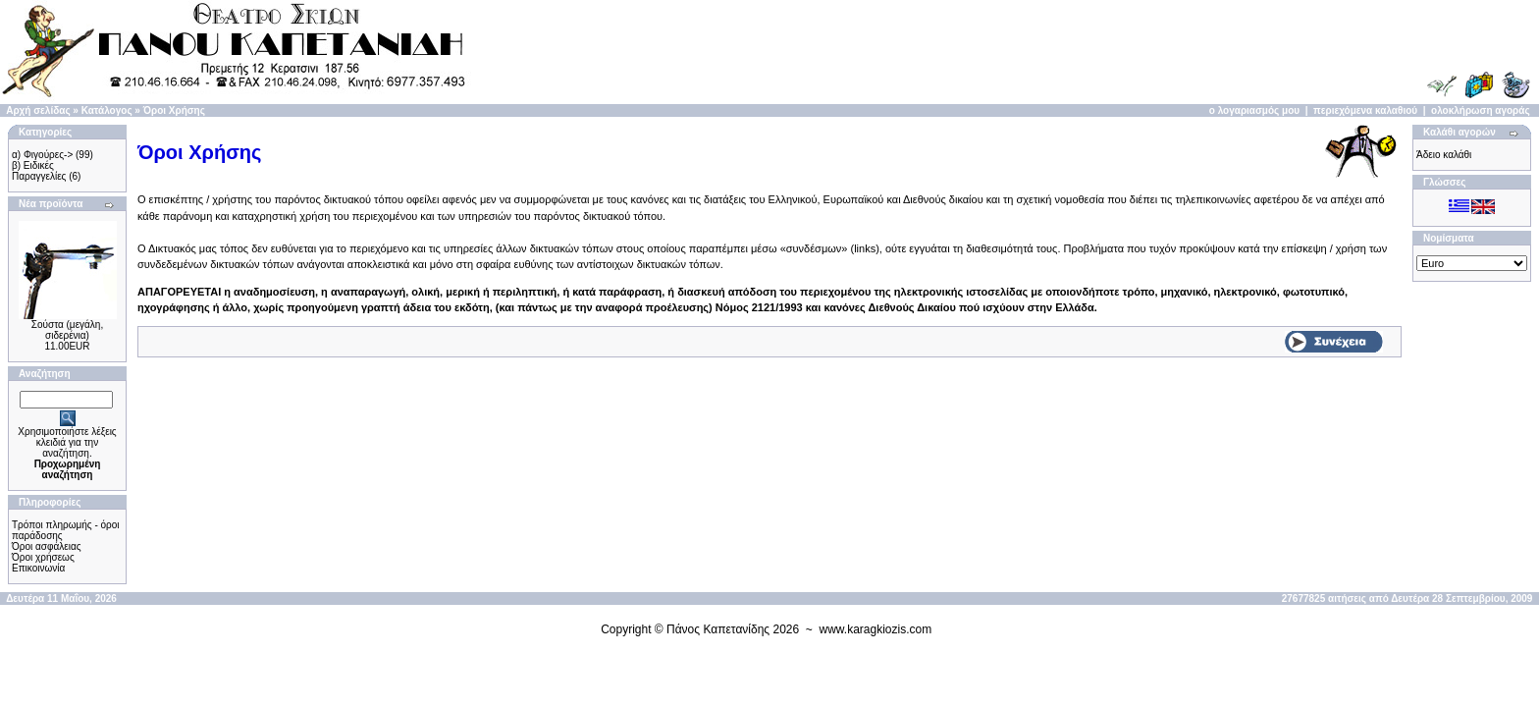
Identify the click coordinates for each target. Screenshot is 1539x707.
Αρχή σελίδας (38, 110)
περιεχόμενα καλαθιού (1365, 110)
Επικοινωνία (38, 568)
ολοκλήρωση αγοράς (1480, 110)
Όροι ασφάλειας (46, 546)
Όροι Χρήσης (174, 110)
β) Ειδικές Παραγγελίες (39, 171)
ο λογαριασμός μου (1254, 110)
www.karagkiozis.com (876, 629)
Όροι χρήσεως (43, 557)
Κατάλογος (107, 110)
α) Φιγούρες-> (42, 154)
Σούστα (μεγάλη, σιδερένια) (67, 330)
